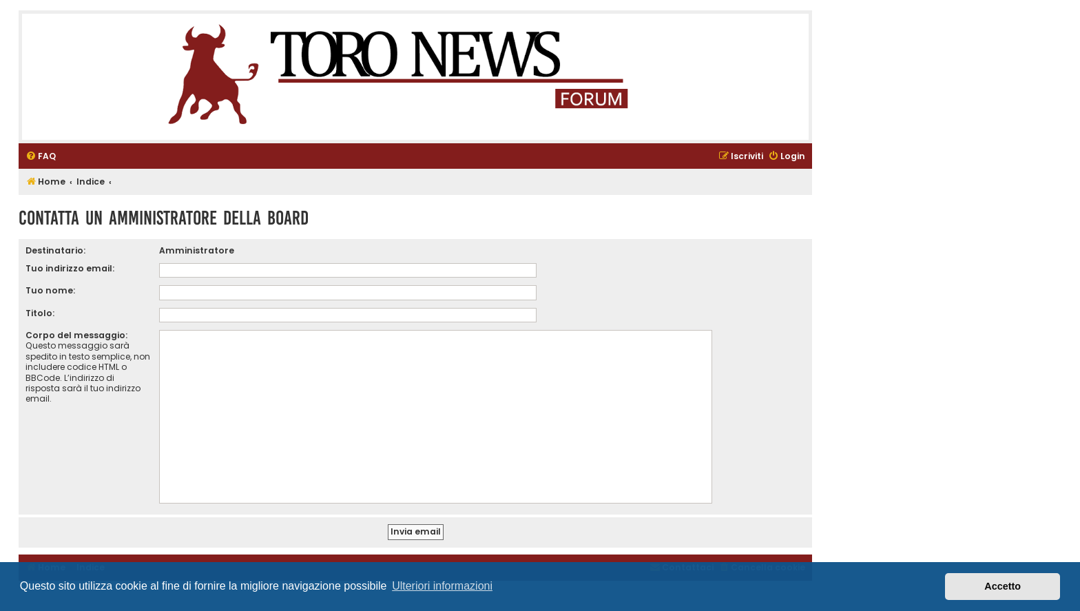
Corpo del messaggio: (76, 335)
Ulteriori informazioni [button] (442, 586)
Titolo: (39, 313)
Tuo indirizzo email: (69, 268)
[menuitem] (40, 156)
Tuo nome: (50, 290)
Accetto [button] (1002, 586)
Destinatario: (55, 250)
